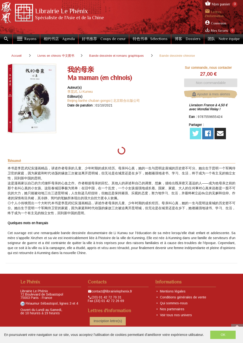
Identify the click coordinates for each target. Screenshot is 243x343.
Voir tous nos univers (176, 315)
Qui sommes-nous (174, 303)
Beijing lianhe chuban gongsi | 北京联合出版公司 (103, 100)
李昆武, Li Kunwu (80, 91)
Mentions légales (173, 291)
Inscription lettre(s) (107, 321)
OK (223, 335)
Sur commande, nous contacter (208, 68)
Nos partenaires (172, 309)
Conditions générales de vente (183, 297)
